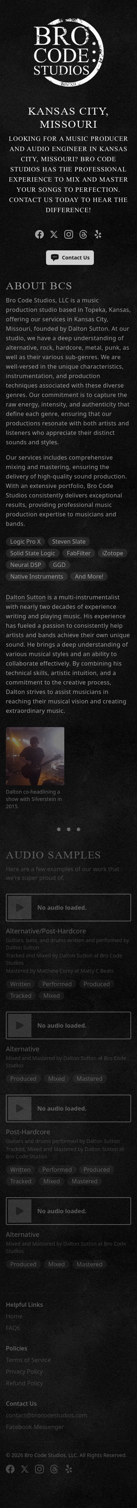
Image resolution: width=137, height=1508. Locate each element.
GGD (59, 565)
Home (14, 1316)
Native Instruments (36, 576)
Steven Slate (68, 541)
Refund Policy (24, 1383)
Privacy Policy (24, 1372)
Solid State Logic (32, 553)
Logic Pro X (25, 541)
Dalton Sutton (26, 597)
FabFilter (79, 553)
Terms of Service (28, 1360)
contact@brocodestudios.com (46, 1415)
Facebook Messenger (35, 1427)
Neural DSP (25, 565)
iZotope (112, 553)
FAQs (13, 1328)
